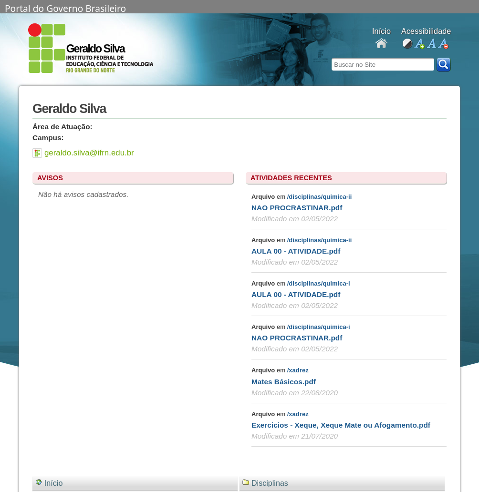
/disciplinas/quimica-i (318, 283)
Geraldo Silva (95, 48)
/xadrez (298, 370)
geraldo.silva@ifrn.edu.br (89, 152)
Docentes (381, 44)
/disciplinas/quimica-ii (319, 196)
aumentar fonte (419, 44)
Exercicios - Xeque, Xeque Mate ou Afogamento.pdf (340, 425)
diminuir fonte (443, 44)
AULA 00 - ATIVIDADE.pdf (295, 251)
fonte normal (431, 44)
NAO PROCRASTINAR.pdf (296, 208)
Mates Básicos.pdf (283, 382)
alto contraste (407, 44)
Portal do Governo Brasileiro (65, 7)
